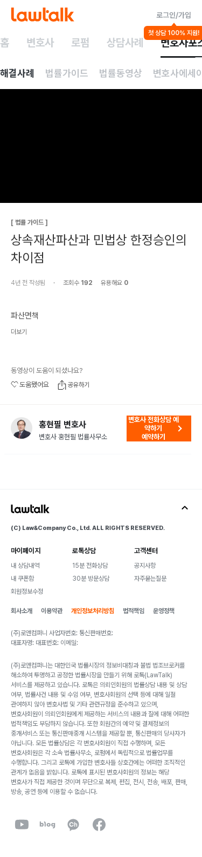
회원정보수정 (27, 591)
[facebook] (99, 824)
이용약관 (51, 611)
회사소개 (21, 611)
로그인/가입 (173, 15)
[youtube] (21, 824)
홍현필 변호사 (62, 424)
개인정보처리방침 (92, 611)
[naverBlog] (47, 824)
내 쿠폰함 (22, 578)
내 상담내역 (25, 565)
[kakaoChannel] (73, 824)
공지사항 (145, 565)
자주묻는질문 (150, 578)
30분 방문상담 (90, 578)
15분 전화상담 (90, 565)
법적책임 (133, 611)
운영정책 (164, 611)
